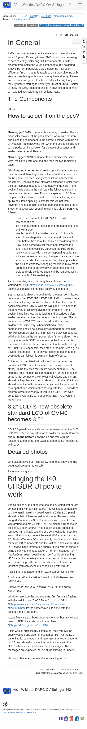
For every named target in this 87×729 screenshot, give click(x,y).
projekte (34, 16)
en (25, 16)
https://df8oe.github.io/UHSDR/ (29, 625)
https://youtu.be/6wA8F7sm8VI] (48, 285)
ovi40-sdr (46, 16)
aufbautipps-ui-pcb (63, 16)
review (33, 25)
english (20, 25)
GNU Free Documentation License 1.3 (19, 712)
